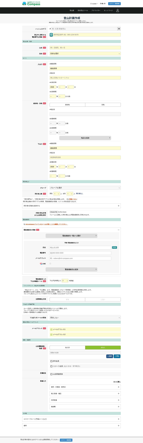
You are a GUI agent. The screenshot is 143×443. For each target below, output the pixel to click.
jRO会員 (56, 361)
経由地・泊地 (39, 103)
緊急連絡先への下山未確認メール (38, 280)
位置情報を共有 (41, 299)
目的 (42, 54)
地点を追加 (85, 138)
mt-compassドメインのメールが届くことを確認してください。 (47, 224)
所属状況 (43, 373)
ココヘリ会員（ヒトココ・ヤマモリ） (67, 366)
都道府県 (53, 64)
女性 (64, 193)
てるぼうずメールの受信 (38, 317)
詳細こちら (73, 199)
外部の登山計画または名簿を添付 (40, 214)
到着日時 (53, 162)
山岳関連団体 (58, 374)
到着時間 (53, 118)
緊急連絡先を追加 (71, 269)
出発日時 (53, 82)
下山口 (42, 144)
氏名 (44, 247)
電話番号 (43, 253)
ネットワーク (108, 10)
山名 (42, 48)
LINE (43, 264)
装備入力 (43, 381)
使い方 (102, 3)
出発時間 (53, 91)
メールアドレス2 (59, 334)
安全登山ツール (83, 10)
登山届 (72, 10)
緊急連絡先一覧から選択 (71, 236)
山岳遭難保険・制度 (41, 347)
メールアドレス (40, 258)
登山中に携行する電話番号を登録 (39, 36)
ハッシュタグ (40, 29)
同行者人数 (40, 194)
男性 (51, 193)
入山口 (42, 64)
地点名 (53, 73)
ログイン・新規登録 (114, 3)
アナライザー (96, 10)
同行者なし (79, 193)
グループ (43, 188)
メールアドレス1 (59, 329)
